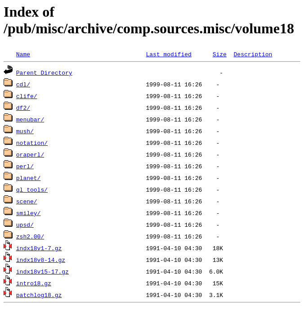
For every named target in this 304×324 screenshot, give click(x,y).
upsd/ (25, 224)
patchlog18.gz (39, 295)
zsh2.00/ (30, 236)
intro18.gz (33, 283)
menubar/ (30, 119)
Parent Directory (44, 72)
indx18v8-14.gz (40, 260)
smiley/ (28, 213)
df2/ (23, 108)
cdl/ (23, 84)
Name (23, 54)
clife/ (26, 96)
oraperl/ (30, 154)
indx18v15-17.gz (42, 271)
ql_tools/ (32, 189)
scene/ (26, 201)
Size (220, 54)
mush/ (25, 131)
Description (252, 54)
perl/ (25, 166)
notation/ (32, 143)
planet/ (28, 178)
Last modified (168, 54)
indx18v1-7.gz (39, 248)
